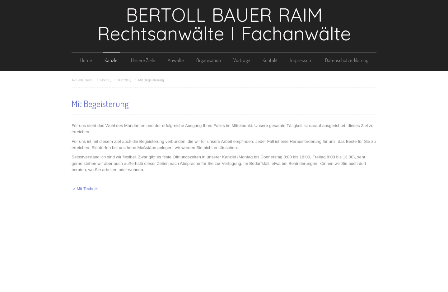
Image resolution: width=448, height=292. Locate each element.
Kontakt (270, 60)
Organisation (208, 60)
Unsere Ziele (143, 60)
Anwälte (176, 60)
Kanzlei (112, 60)
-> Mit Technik (85, 188)
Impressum (301, 60)
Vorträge (241, 60)
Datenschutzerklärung (346, 60)
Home (86, 60)
